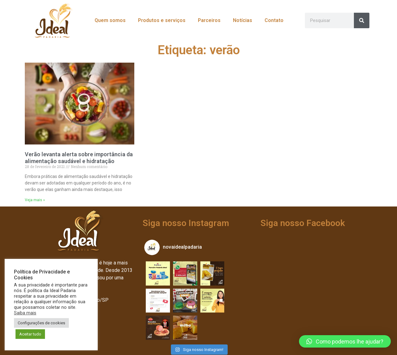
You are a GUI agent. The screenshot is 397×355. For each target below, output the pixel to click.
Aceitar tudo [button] (30, 334)
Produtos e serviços (161, 20)
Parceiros (209, 20)
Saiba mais (25, 313)
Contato (274, 20)
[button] (345, 341)
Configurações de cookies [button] (41, 323)
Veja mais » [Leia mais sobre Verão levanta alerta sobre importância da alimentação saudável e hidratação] (35, 200)
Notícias (242, 20)
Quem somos (110, 20)
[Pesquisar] (361, 20)
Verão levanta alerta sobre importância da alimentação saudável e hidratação (79, 157)
